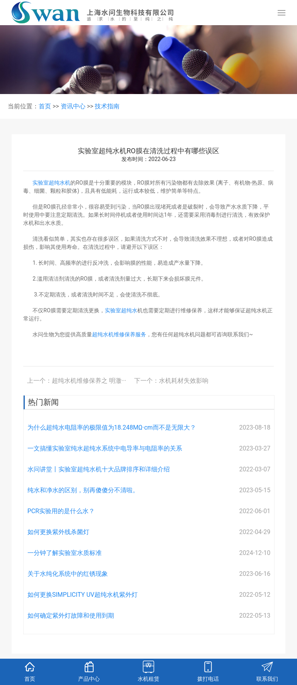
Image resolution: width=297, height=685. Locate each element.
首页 (45, 106)
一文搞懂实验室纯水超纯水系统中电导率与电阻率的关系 (104, 448)
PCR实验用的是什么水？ (61, 511)
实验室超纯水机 (51, 183)
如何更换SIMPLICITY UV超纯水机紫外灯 (82, 594)
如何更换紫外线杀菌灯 (58, 532)
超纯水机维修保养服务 (119, 334)
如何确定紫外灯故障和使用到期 (70, 615)
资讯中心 (73, 106)
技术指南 (107, 106)
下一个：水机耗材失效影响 (171, 380)
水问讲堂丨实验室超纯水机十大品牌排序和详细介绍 (98, 469)
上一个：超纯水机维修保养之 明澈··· (76, 380)
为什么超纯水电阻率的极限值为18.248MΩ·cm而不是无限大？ (111, 427)
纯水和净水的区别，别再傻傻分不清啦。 (83, 490)
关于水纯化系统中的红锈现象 (67, 573)
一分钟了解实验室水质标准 (64, 553)
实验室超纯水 (121, 310)
